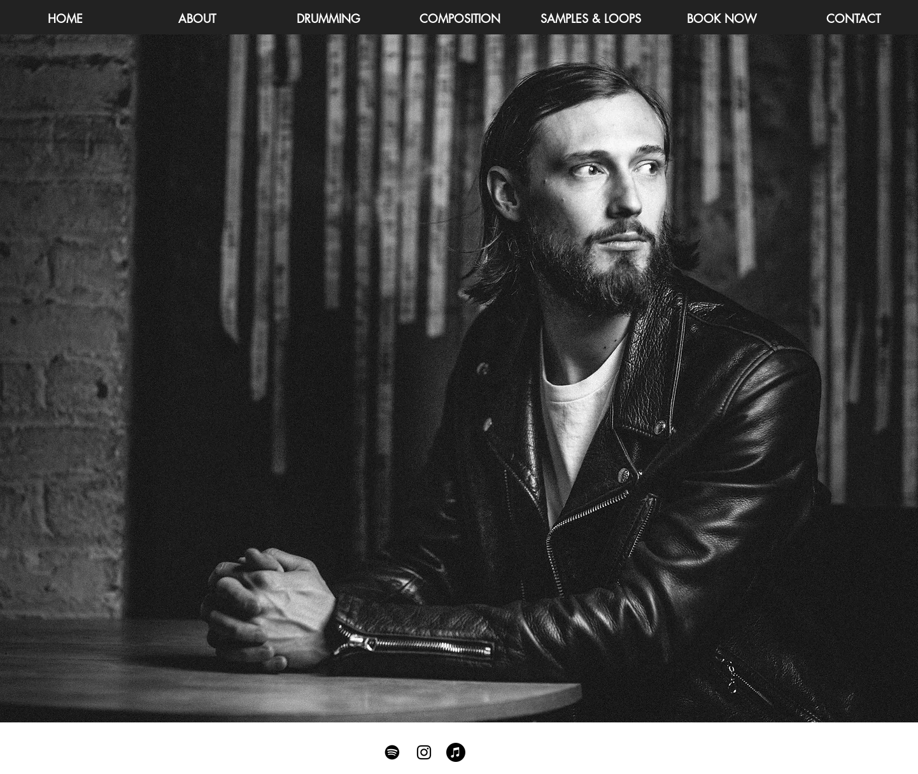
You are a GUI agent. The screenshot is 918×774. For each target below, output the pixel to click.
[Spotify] (392, 752)
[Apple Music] (455, 752)
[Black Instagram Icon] (424, 752)
